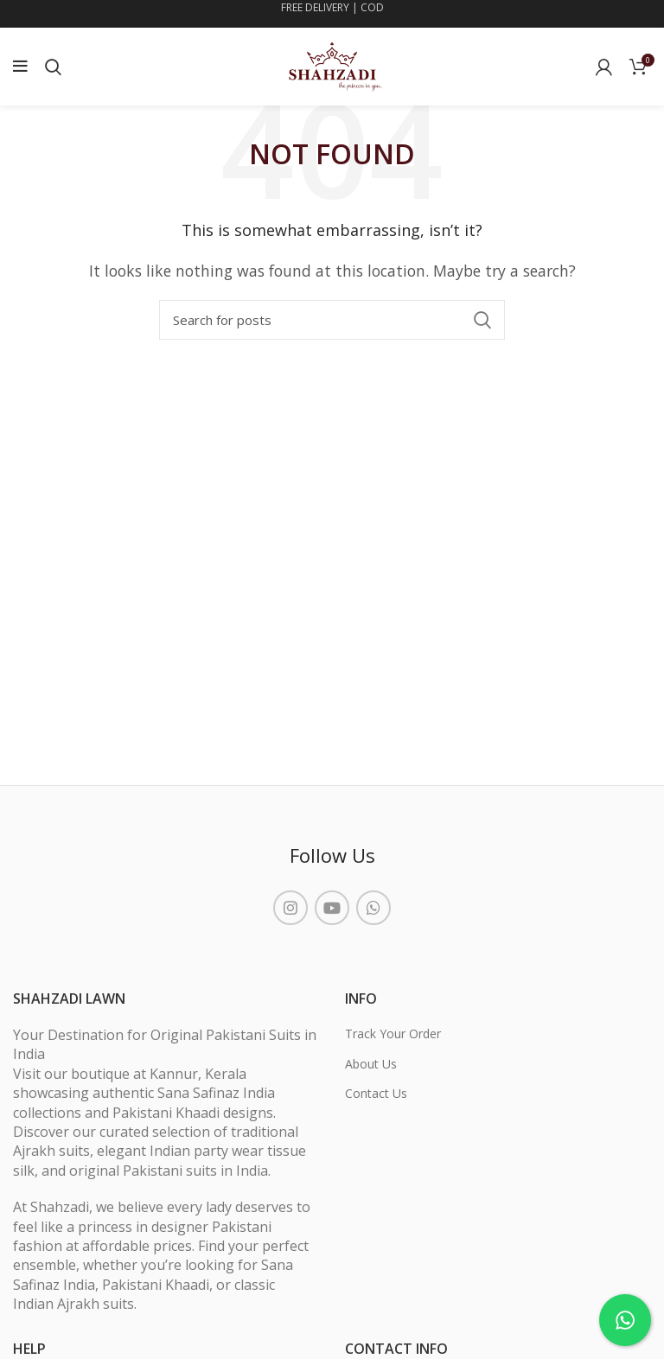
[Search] (332, 320)
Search (481, 320)
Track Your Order (393, 1033)
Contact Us (376, 1093)
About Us (371, 1064)
